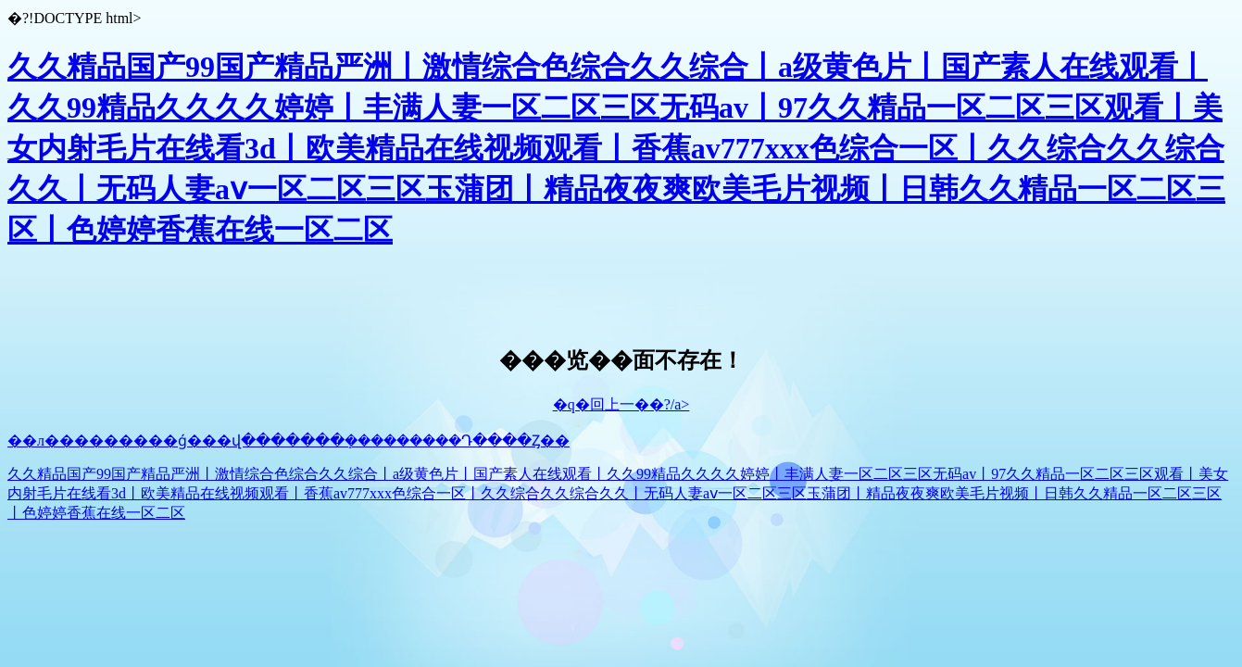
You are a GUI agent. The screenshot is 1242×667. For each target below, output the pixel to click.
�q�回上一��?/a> (621, 404)
